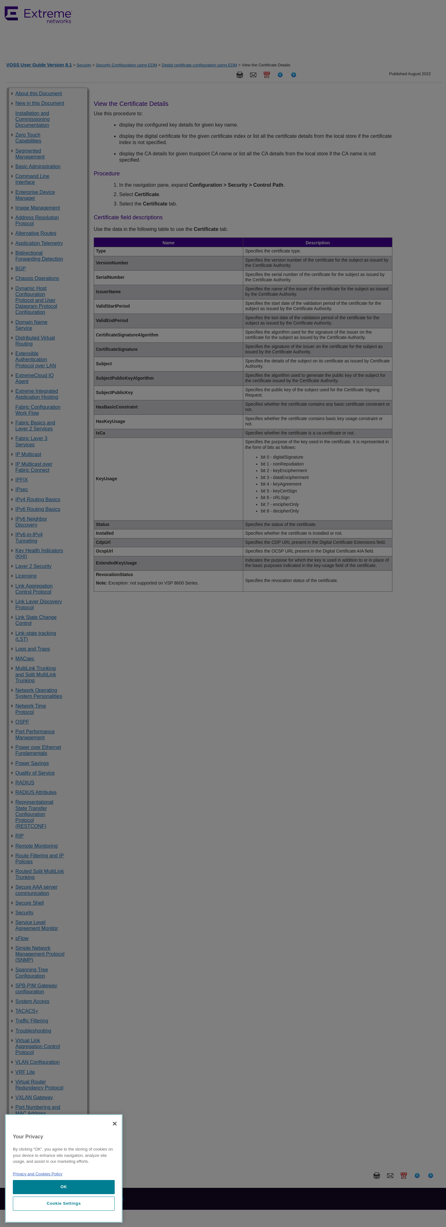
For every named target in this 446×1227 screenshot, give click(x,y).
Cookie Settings (64, 1203)
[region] (64, 1168)
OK (63, 1186)
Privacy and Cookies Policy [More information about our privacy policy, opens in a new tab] (37, 1174)
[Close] (115, 1124)
